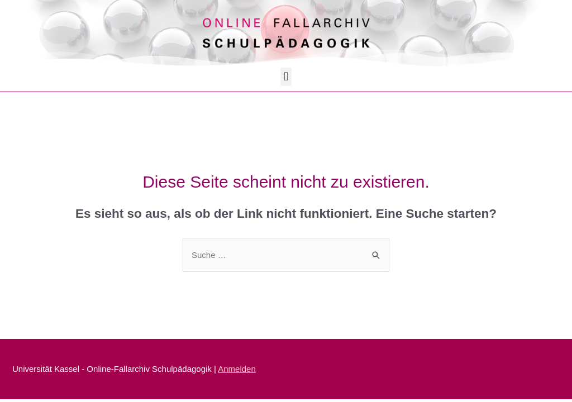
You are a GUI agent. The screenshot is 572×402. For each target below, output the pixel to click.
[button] (285, 77)
